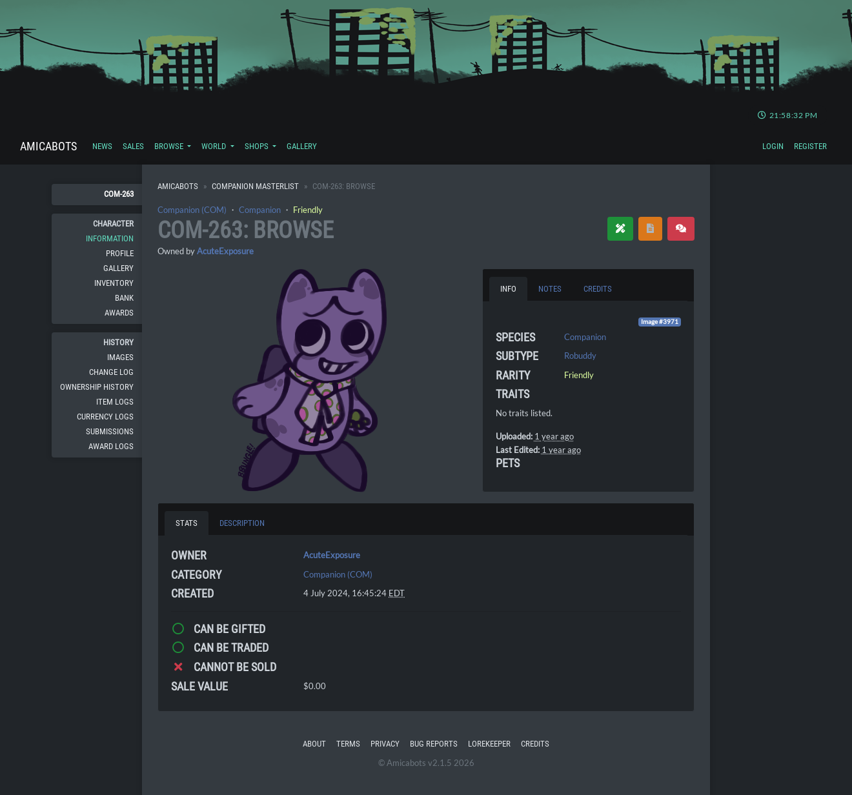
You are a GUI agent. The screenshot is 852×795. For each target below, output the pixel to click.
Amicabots (48, 146)
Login (773, 146)
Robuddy (580, 355)
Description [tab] (242, 523)
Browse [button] (169, 146)
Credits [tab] (597, 289)
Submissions (110, 431)
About (314, 744)
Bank (124, 298)
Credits (535, 744)
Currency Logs (105, 416)
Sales (133, 146)
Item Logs (115, 402)
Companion (260, 210)
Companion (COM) (192, 210)
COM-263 (119, 194)
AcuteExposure (225, 251)
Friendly (308, 210)
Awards (119, 312)
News (102, 146)
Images (120, 357)
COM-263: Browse (245, 230)
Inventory (114, 283)
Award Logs (111, 446)
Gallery (302, 146)
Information (110, 238)
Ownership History (97, 387)
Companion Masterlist (255, 186)
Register (810, 146)
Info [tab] (508, 289)
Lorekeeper (489, 744)
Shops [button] (257, 146)
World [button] (214, 146)
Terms (348, 744)
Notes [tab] (550, 289)
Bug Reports (434, 744)
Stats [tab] (187, 523)
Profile (120, 253)
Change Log (111, 372)
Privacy (385, 744)
